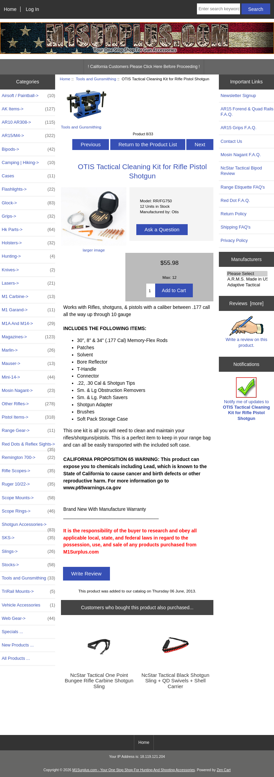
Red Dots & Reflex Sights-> (28, 445)
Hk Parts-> (28, 229)
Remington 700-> (28, 457)
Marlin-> (28, 350)
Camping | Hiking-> (28, 162)
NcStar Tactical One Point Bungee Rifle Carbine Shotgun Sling (99, 680)
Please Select (247, 273)
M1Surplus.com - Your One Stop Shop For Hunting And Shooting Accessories (133, 770)
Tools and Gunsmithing (96, 79)
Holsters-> (28, 243)
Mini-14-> (28, 377)
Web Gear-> (28, 618)
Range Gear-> (28, 430)
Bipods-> (28, 149)
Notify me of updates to (246, 399)
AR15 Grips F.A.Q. (239, 127)
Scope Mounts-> (28, 498)
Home (10, 9)
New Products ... (18, 645)
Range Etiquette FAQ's (243, 187)
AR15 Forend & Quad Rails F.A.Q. (247, 111)
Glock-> (28, 203)
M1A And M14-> (28, 323)
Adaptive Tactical (247, 285)
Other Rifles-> (28, 404)
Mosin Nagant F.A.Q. (241, 154)
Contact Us (231, 141)
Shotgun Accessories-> (28, 526)
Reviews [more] (246, 303)
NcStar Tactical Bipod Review (241, 170)
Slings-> (28, 551)
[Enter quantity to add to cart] (150, 290)
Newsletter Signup (238, 95)
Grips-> (28, 216)
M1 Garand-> (28, 310)
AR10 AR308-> (28, 122)
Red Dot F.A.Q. (235, 200)
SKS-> (28, 538)
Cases (28, 176)
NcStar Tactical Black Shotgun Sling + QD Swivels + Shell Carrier (175, 680)
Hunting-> (28, 256)
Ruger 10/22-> (28, 484)
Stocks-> (28, 565)
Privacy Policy (234, 240)
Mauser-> (28, 363)
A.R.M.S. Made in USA (247, 279)
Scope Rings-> (28, 511)
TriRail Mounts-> (28, 591)
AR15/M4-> (28, 135)
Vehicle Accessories (28, 605)
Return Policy (234, 213)
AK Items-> (28, 109)
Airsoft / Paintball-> (28, 95)
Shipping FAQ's (235, 227)
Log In (32, 9)
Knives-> (28, 270)
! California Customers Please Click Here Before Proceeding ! (144, 66)
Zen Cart (224, 770)
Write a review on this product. (246, 331)
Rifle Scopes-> (28, 471)
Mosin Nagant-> (28, 390)
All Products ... (16, 658)
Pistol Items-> (28, 417)
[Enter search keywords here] (218, 8)
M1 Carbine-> (28, 296)
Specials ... (12, 631)
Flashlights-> (28, 189)
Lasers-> (28, 283)
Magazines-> (28, 337)
